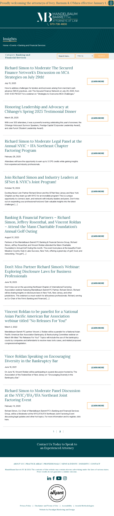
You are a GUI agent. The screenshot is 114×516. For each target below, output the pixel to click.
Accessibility (67, 506)
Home (5, 45)
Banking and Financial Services (31, 45)
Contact (95, 464)
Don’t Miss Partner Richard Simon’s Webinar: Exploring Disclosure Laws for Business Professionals (42, 271)
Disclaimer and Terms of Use (46, 506)
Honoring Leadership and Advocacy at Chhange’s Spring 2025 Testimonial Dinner (40, 109)
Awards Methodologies (84, 506)
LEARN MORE (97, 81)
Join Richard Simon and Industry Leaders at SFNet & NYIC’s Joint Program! (41, 179)
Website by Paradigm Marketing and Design (57, 510)
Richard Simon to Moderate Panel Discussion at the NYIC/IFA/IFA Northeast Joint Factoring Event (42, 395)
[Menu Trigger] (111, 3)
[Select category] (84, 55)
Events (13, 45)
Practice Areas (34, 464)
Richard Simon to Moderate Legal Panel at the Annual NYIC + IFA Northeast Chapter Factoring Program (43, 146)
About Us (19, 464)
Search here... (64, 56)
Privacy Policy (25, 506)
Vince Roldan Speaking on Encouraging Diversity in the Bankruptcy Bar (37, 358)
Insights (84, 464)
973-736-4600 (57, 24)
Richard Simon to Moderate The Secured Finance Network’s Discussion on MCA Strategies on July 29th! (39, 72)
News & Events (69, 464)
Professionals (52, 464)
